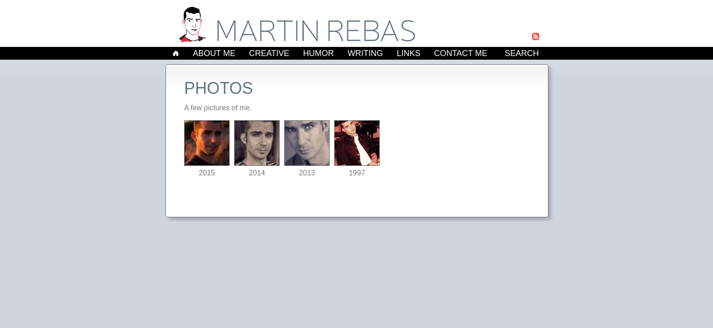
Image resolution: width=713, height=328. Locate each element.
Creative (269, 53)
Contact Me (460, 53)
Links (408, 53)
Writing (365, 53)
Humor (318, 53)
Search (522, 53)
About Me (214, 53)
